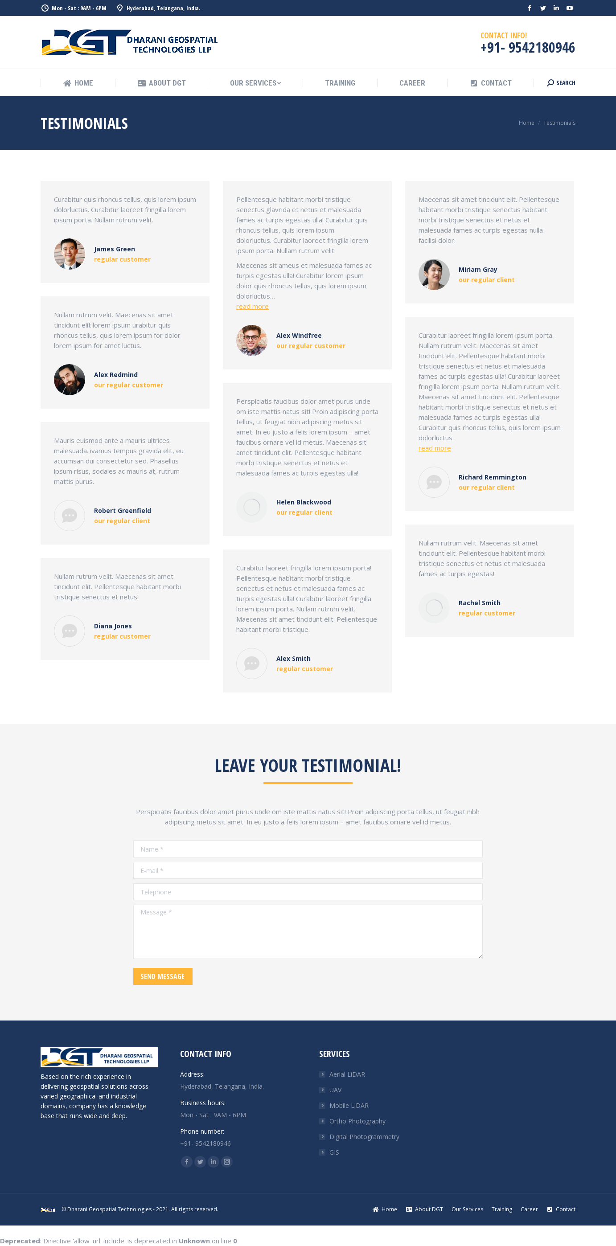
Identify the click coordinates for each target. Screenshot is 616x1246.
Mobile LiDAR (349, 1105)
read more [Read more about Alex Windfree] (252, 306)
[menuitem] (78, 83)
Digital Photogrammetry (364, 1136)
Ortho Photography (357, 1121)
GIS (334, 1152)
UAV (335, 1090)
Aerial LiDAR (347, 1074)
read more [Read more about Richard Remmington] (435, 447)
